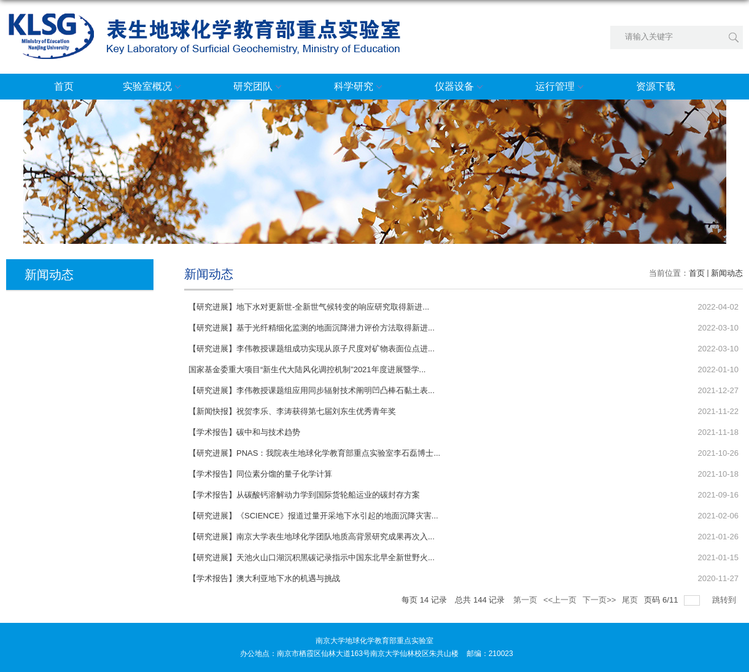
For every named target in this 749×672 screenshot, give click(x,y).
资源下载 (655, 86)
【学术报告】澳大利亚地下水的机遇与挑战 (264, 578)
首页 (64, 86)
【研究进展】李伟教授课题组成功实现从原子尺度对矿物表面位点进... (311, 348)
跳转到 (725, 599)
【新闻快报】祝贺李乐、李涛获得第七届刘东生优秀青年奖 (292, 411)
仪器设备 (460, 87)
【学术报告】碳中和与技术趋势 (244, 432)
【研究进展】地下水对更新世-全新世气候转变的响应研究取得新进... (308, 306)
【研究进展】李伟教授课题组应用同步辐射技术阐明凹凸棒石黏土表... (311, 390)
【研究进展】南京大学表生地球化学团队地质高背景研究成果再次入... (311, 536)
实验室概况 (153, 87)
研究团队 (259, 87)
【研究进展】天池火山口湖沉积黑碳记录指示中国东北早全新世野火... (311, 557)
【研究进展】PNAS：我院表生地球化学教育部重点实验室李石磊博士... (314, 453)
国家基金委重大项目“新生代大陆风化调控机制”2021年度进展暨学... (306, 369)
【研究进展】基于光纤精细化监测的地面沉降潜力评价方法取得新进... (311, 327)
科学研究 (360, 87)
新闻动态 (727, 273)
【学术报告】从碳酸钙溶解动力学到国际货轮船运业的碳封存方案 (304, 494)
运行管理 (561, 87)
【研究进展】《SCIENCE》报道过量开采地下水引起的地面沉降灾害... (313, 515)
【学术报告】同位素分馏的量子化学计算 (260, 474)
